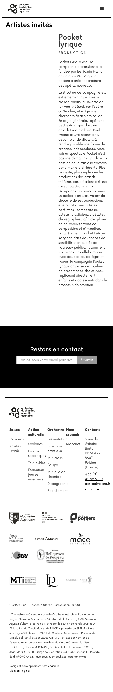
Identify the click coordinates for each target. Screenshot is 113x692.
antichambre (51, 666)
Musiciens (55, 458)
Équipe (52, 465)
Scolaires (35, 444)
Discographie (56, 484)
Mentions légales (19, 670)
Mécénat (73, 444)
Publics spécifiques (37, 453)
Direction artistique (54, 448)
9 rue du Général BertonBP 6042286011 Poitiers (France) (93, 453)
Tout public (36, 463)
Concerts (16, 439)
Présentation (56, 439)
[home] (19, 9)
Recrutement (56, 491)
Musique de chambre (56, 474)
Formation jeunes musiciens (36, 474)
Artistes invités (29, 25)
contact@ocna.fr (97, 484)
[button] (102, 9)
